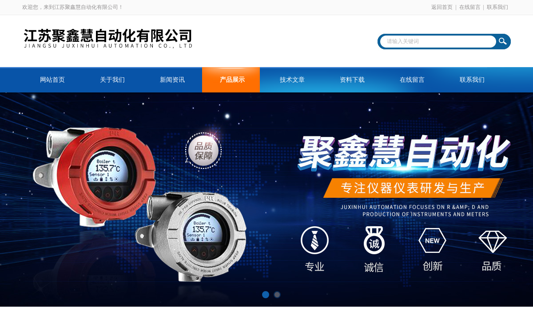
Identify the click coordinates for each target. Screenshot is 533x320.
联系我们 (497, 7)
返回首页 (442, 7)
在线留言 (470, 7)
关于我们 (112, 79)
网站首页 (52, 79)
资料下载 (352, 79)
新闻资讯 (172, 79)
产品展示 (232, 79)
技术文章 (292, 79)
